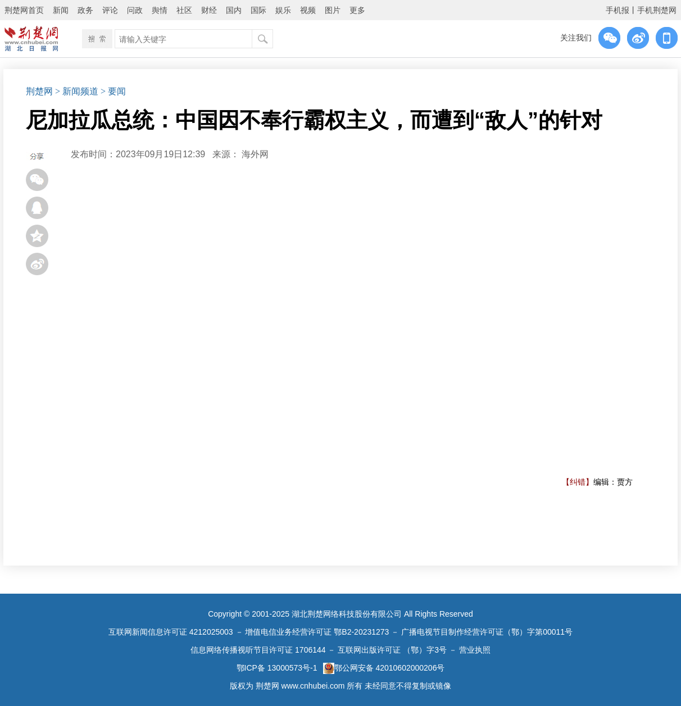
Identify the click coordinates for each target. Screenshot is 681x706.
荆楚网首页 (24, 10)
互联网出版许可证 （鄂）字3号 (392, 649)
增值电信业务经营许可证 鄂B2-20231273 (317, 631)
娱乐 (283, 10)
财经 (209, 10)
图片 (333, 10)
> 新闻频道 (76, 91)
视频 (308, 10)
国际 (258, 10)
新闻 (61, 10)
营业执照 (475, 649)
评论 (110, 10)
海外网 (255, 154)
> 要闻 (113, 91)
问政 (135, 10)
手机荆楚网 (657, 10)
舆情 (159, 10)
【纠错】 (577, 481)
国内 (234, 10)
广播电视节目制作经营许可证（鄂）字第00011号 (487, 631)
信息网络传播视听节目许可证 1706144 (257, 649)
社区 (184, 10)
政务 (85, 10)
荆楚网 (39, 91)
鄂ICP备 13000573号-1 (277, 667)
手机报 (617, 10)
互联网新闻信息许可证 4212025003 (170, 631)
